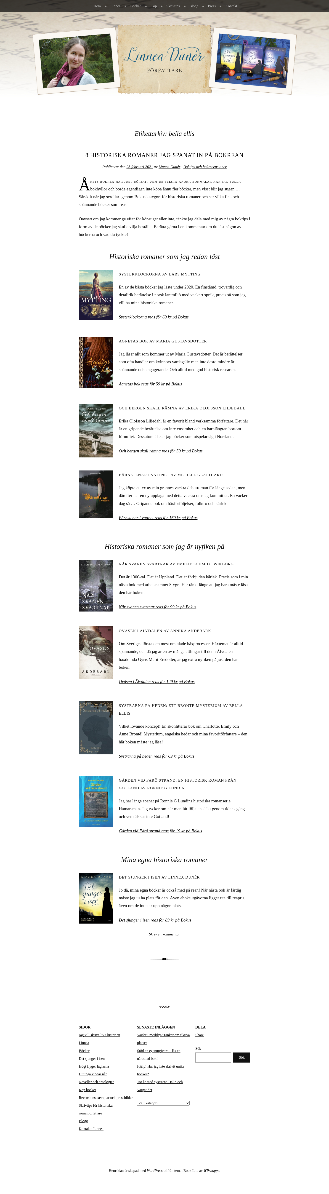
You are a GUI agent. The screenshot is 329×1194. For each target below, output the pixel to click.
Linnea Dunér (169, 167)
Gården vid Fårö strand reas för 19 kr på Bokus (160, 830)
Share (199, 1035)
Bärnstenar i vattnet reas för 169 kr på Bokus (158, 517)
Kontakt (231, 6)
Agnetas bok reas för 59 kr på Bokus (150, 384)
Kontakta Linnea (91, 1129)
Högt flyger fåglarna (94, 1066)
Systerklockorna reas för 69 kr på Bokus (153, 317)
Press (212, 6)
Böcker (135, 6)
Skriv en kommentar (164, 934)
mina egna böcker (145, 890)
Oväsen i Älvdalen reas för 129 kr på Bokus (157, 681)
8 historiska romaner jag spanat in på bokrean (164, 155)
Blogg (193, 6)
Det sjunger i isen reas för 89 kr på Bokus (155, 920)
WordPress (155, 1171)
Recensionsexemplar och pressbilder (106, 1098)
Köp (154, 6)
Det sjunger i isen (92, 1058)
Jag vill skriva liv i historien (99, 1035)
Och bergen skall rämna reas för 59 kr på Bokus (160, 451)
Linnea (115, 6)
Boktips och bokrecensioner (205, 167)
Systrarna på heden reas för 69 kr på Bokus (156, 756)
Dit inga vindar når (93, 1074)
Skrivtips (173, 6)
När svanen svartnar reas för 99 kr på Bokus (157, 606)
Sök (198, 1048)
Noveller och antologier (96, 1082)
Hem (97, 6)
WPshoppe (211, 1171)
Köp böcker (87, 1090)
